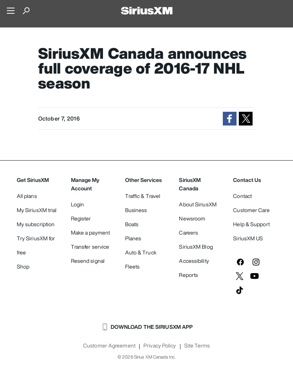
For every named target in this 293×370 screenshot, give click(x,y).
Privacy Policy (159, 345)
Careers (188, 232)
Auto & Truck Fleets (140, 259)
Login (77, 204)
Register (81, 218)
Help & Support (251, 224)
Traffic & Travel (143, 196)
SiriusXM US (248, 238)
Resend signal (88, 261)
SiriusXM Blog (196, 247)
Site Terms (197, 345)
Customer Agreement (109, 345)
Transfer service (90, 247)
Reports (188, 275)
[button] (230, 118)
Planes (133, 238)
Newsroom (192, 218)
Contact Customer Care (251, 203)
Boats (132, 224)
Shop (23, 266)
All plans (27, 196)
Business (136, 210)
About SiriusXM (197, 204)
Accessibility (194, 261)
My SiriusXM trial (37, 210)
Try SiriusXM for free (36, 245)
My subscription (36, 224)
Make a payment (90, 232)
